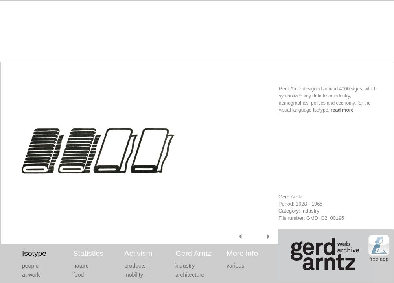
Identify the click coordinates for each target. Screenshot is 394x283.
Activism (138, 253)
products (134, 266)
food (78, 275)
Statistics (88, 253)
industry (185, 266)
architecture (189, 275)
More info (242, 253)
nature (81, 266)
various (235, 266)
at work (31, 275)
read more (342, 110)
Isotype (34, 253)
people (30, 266)
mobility (133, 275)
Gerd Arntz (193, 253)
